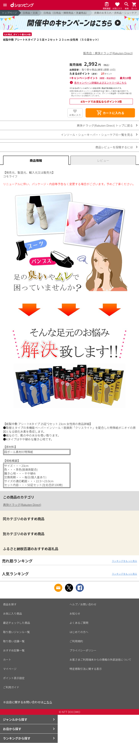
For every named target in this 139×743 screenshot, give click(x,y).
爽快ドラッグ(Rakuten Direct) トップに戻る (105, 125)
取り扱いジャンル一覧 (16, 632)
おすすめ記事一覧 (14, 650)
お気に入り (75, 114)
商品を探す (10, 604)
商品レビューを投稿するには (114, 147)
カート (7, 659)
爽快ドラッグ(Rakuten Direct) (22, 505)
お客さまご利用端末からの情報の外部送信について (101, 659)
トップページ (9, 13)
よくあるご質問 (79, 623)
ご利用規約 (76, 641)
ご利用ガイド (11, 687)
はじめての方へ (79, 632)
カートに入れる (110, 112)
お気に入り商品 (12, 613)
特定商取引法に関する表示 (86, 669)
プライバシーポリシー (83, 650)
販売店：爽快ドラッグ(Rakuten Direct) (108, 53)
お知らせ (75, 613)
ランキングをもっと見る (124, 560)
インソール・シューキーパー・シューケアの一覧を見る (97, 134)
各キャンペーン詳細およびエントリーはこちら (100, 82)
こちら (47, 702)
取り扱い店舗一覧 (14, 641)
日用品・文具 (30, 13)
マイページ (10, 669)
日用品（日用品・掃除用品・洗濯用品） (65, 13)
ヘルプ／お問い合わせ (83, 604)
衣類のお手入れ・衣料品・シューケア (115, 13)
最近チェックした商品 (16, 623)
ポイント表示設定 (14, 678)
